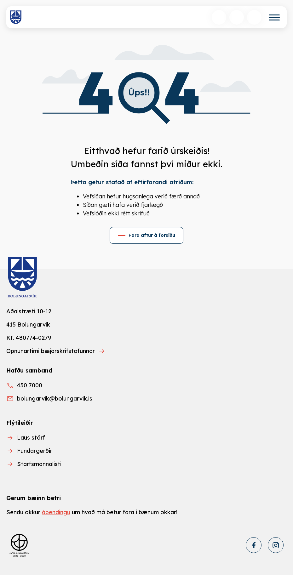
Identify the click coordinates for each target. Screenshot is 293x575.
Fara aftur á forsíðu (152, 235)
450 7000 (29, 385)
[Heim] (16, 17)
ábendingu (56, 512)
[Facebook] (253, 545)
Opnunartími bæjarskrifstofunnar (50, 351)
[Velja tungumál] (236, 17)
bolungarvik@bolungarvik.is (54, 398)
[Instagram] (276, 545)
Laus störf (31, 437)
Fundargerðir (34, 450)
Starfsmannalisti (39, 464)
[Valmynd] (274, 17)
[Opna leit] (219, 17)
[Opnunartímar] (254, 17)
